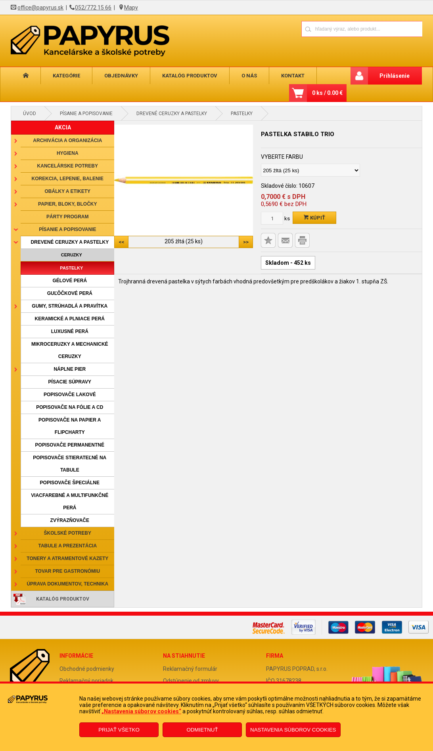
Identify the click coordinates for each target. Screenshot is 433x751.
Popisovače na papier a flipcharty (69, 426)
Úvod (29, 113)
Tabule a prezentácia (67, 546)
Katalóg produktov (189, 76)
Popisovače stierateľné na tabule (69, 464)
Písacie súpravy (69, 382)
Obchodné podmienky (86, 669)
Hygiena (68, 153)
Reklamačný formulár (190, 669)
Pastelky (242, 113)
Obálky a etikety (68, 191)
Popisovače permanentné (69, 445)
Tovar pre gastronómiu (67, 571)
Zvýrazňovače (69, 520)
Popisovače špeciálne (70, 482)
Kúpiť (314, 218)
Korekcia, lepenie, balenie (67, 178)
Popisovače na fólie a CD (69, 407)
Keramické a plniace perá (70, 319)
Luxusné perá (69, 331)
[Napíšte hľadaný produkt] (334, 29)
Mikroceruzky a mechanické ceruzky (69, 350)
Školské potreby (67, 533)
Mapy (131, 7)
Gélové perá (69, 280)
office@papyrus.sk (40, 7)
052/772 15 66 (93, 7)
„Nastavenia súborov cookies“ (141, 711)
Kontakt (293, 76)
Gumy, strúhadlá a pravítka (69, 306)
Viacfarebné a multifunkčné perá (69, 501)
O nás (249, 76)
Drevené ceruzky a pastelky (171, 113)
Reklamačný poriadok (86, 681)
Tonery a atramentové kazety (67, 558)
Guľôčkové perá (69, 293)
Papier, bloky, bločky (67, 204)
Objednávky (121, 76)
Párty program (67, 217)
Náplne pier (70, 369)
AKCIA (63, 127)
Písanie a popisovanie (86, 113)
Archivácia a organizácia (67, 140)
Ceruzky (71, 254)
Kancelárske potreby (67, 166)
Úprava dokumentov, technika (67, 584)
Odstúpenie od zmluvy (191, 681)
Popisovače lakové (70, 394)
